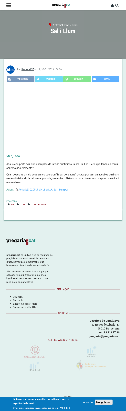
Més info (65, 407)
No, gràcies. (103, 402)
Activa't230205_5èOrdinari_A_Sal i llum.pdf (43, 189)
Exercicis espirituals (25, 303)
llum (22, 204)
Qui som (18, 296)
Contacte (18, 300)
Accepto (88, 402)
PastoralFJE (27, 69)
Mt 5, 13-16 (13, 156)
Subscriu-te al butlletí (25, 307)
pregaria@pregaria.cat (104, 336)
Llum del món (38, 204)
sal (12, 204)
